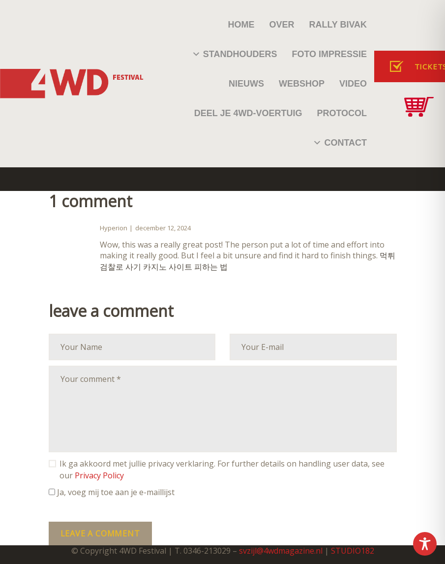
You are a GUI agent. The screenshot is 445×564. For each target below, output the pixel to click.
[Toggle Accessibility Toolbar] (425, 544)
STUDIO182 (352, 550)
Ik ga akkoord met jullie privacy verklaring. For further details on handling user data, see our (222, 469)
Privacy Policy (99, 475)
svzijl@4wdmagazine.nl (281, 550)
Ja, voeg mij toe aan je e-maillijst (112, 492)
